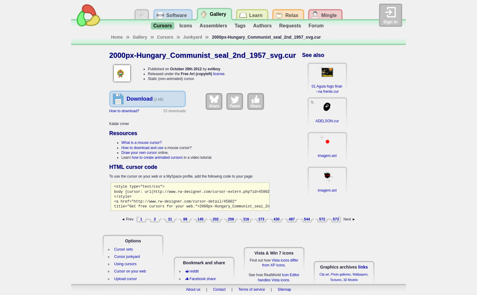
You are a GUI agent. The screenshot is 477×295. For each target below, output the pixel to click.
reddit (192, 271)
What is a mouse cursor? (141, 143)
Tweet (235, 101)
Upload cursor (125, 279)
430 (276, 219)
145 (200, 219)
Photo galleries (341, 274)
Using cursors (125, 264)
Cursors (162, 25)
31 (170, 219)
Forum (316, 25)
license (219, 74)
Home (117, 37)
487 (292, 219)
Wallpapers (360, 274)
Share (214, 101)
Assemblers (213, 25)
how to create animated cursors (157, 157)
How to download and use (142, 148)
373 (261, 219)
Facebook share (200, 279)
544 (307, 219)
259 (231, 219)
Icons (185, 25)
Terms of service (251, 289)
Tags (240, 25)
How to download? (124, 111)
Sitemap (284, 289)
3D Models (350, 280)
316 (246, 219)
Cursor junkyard (127, 257)
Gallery (140, 37)
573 (336, 219)
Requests (290, 25)
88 (185, 219)
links (363, 267)
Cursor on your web (130, 271)
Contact (219, 289)
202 (216, 219)
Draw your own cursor (139, 153)
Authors (262, 25)
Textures (336, 280)
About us (193, 289)
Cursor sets (123, 249)
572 (322, 219)
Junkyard (192, 37)
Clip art (324, 274)
